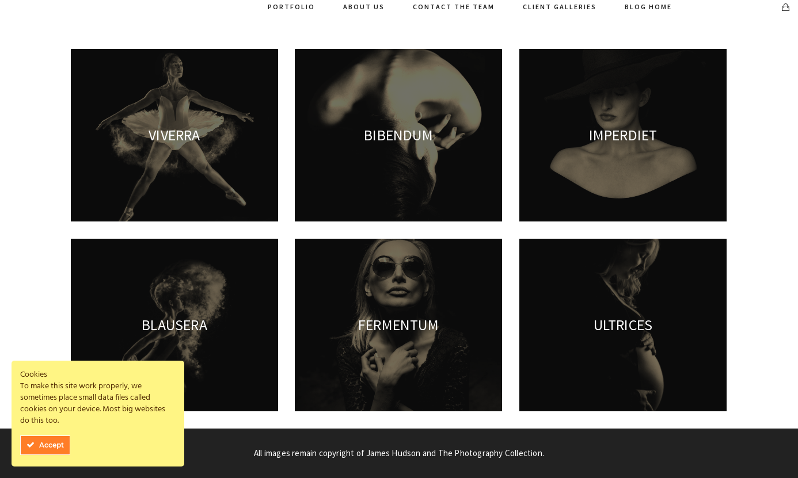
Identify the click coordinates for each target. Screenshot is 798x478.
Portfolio (291, 6)
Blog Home (648, 6)
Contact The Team (454, 6)
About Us (364, 6)
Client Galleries (559, 6)
